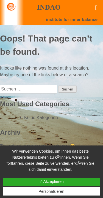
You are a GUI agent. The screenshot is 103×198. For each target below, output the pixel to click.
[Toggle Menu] (96, 7)
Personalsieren (51, 191)
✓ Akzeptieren (51, 181)
